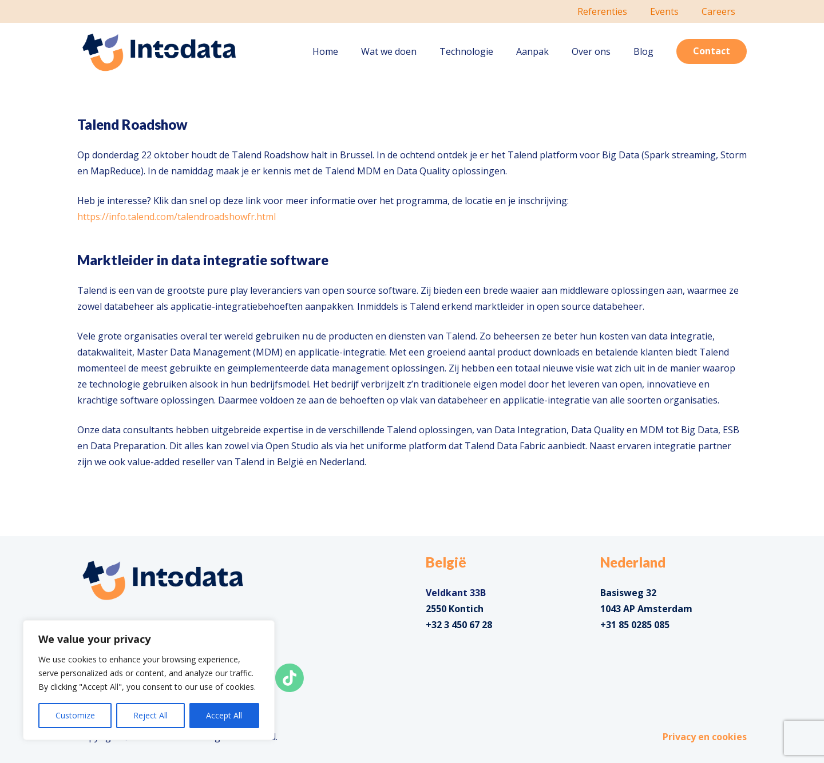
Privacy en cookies (705, 736)
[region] (149, 680)
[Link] (159, 51)
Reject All (150, 715)
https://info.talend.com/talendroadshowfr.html (176, 216)
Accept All (224, 715)
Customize (75, 715)
